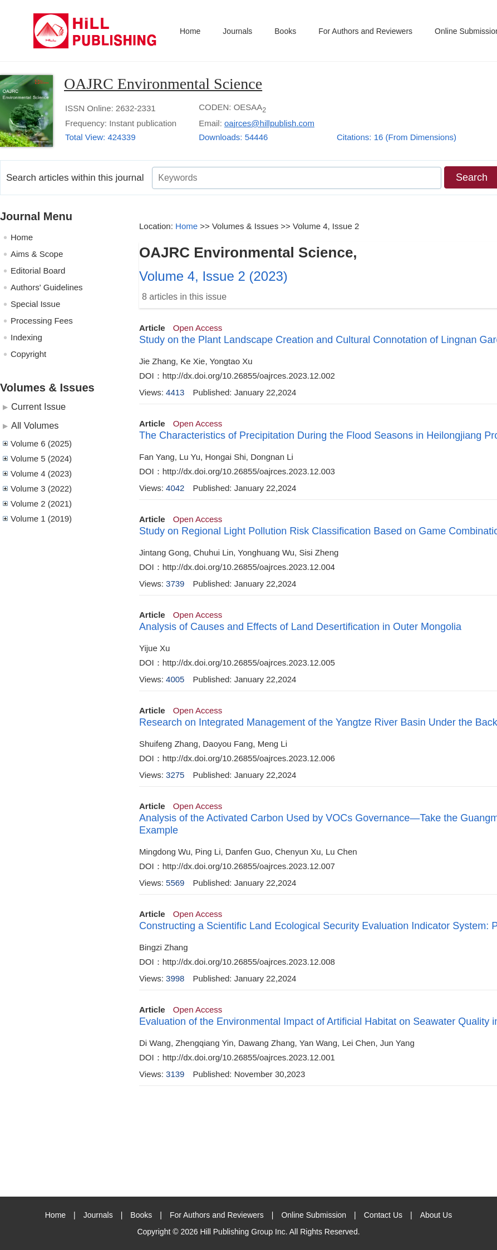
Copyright (28, 354)
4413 (175, 392)
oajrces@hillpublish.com (269, 123)
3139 (175, 1074)
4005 (175, 679)
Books (285, 31)
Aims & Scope (37, 254)
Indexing (26, 337)
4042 (175, 488)
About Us (436, 1215)
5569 (175, 882)
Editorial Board (38, 270)
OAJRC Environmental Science (163, 83)
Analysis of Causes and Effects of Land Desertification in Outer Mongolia (300, 626)
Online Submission (313, 1215)
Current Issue (38, 406)
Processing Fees (42, 320)
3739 (175, 583)
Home (190, 31)
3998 (175, 978)
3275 (175, 775)
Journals (237, 31)
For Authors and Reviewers (365, 31)
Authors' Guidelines (47, 287)
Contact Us (383, 1215)
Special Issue (35, 304)
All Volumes (34, 425)
